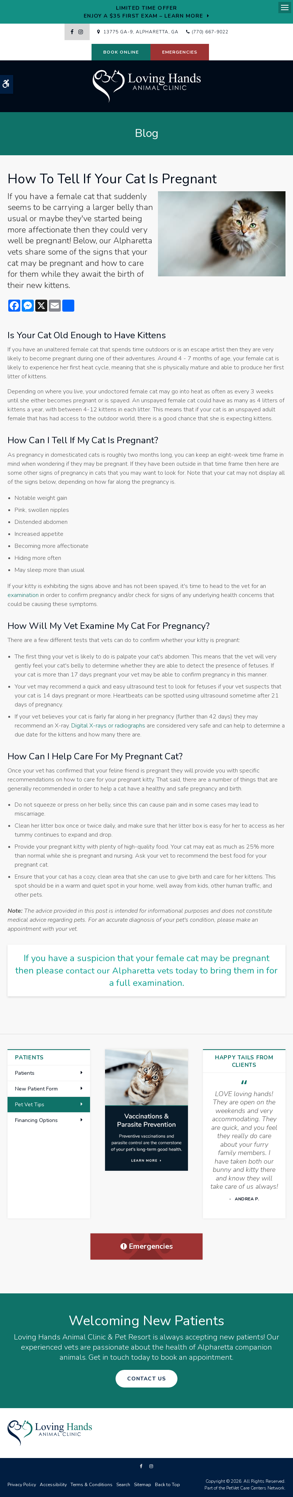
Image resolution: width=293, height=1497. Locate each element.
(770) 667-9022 (210, 32)
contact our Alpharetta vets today (138, 970)
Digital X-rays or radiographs (108, 726)
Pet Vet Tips (29, 1104)
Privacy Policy (22, 1485)
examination (23, 595)
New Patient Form (36, 1088)
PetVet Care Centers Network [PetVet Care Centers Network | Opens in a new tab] (255, 1488)
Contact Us (146, 1378)
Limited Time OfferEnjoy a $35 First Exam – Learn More (143, 12)
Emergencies (179, 52)
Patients (25, 1073)
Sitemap (142, 1485)
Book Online (121, 52)
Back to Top (167, 1485)
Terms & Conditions (92, 1485)
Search (123, 1485)
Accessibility (53, 1485)
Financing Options (36, 1120)
